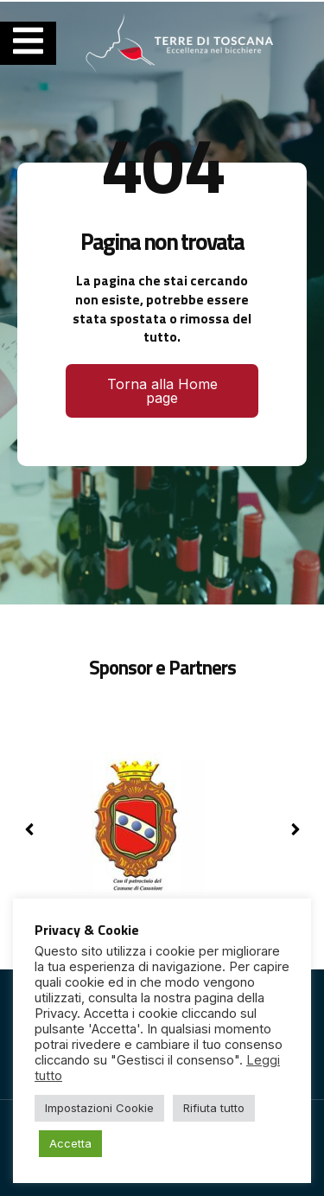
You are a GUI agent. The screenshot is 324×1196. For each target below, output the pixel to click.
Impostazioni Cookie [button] (99, 1108)
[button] (295, 829)
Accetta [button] (70, 1143)
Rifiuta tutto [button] (214, 1108)
